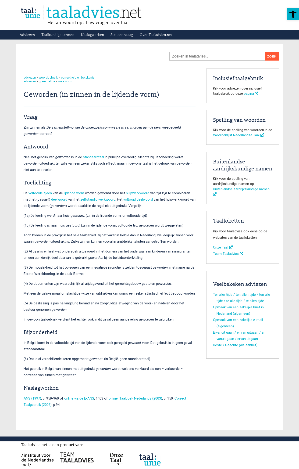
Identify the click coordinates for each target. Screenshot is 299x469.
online (113, 398)
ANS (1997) (32, 398)
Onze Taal (223, 247)
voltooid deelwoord (138, 199)
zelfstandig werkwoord (97, 199)
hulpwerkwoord (137, 193)
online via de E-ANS (79, 398)
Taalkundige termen (57, 35)
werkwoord (65, 81)
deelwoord (59, 199)
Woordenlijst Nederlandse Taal (238, 135)
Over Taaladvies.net (156, 35)
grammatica (47, 81)
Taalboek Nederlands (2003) (140, 398)
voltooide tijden (40, 193)
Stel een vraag (121, 35)
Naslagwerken (92, 35)
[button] (293, 14)
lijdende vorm (74, 193)
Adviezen (27, 35)
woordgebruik (48, 77)
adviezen (30, 77)
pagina (251, 93)
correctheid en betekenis (77, 77)
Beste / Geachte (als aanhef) (235, 345)
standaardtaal (93, 157)
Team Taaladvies (228, 254)
